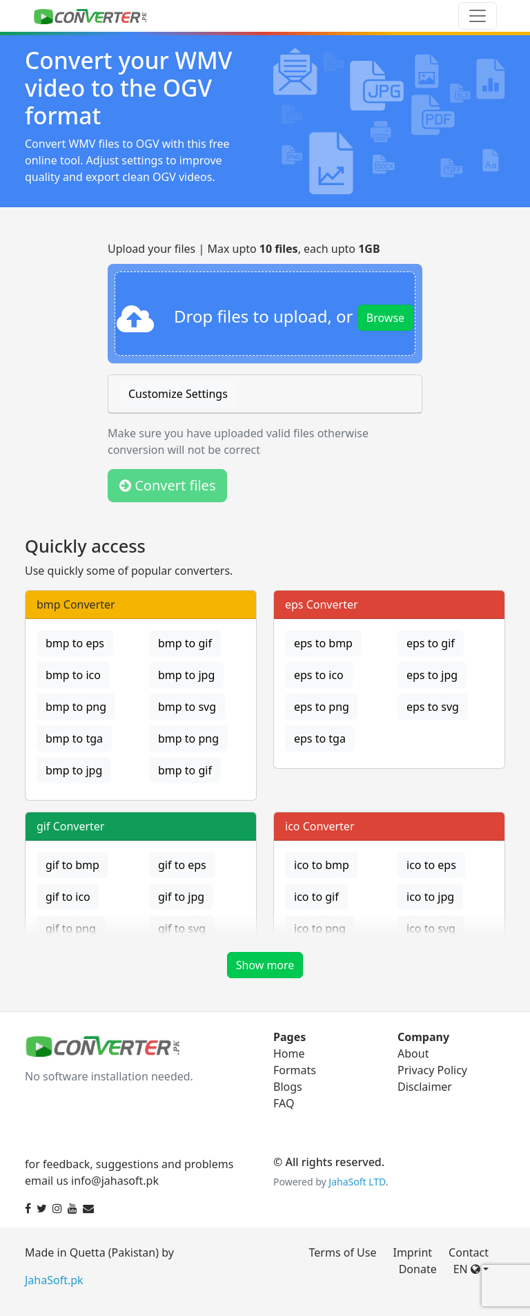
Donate (418, 1269)
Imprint (412, 1252)
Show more (265, 965)
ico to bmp (321, 864)
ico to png (320, 928)
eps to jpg (432, 675)
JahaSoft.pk (54, 1280)
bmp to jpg (186, 675)
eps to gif (430, 643)
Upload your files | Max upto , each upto (244, 248)
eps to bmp (323, 643)
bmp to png (76, 706)
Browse (385, 317)
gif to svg (182, 928)
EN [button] (466, 1269)
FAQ (283, 1103)
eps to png (321, 706)
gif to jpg (181, 896)
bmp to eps (75, 643)
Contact (469, 1252)
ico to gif (316, 896)
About (413, 1053)
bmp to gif (185, 643)
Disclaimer (425, 1086)
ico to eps (431, 864)
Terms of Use (343, 1252)
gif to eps (182, 864)
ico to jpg (430, 896)
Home (289, 1053)
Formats (294, 1070)
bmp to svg (187, 706)
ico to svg (430, 928)
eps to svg (432, 706)
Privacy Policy (432, 1070)
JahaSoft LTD (356, 1181)
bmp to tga (74, 738)
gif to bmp (72, 864)
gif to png (71, 928)
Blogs (287, 1086)
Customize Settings (178, 393)
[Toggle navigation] (477, 16)
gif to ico (68, 896)
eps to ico (319, 675)
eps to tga (320, 738)
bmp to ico (73, 675)
